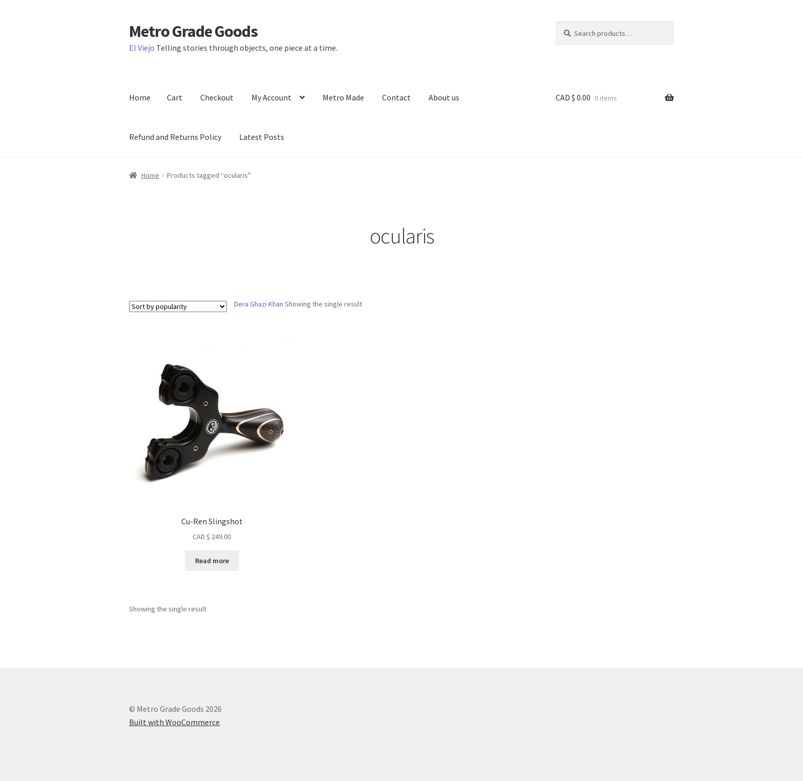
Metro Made (343, 97)
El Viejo (142, 48)
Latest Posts (261, 137)
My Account (271, 97)
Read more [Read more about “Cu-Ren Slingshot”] (212, 560)
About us (444, 97)
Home (140, 97)
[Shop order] (178, 306)
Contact (396, 97)
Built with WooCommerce (174, 722)
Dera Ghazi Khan (258, 304)
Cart (174, 97)
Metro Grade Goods (193, 31)
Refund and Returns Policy (175, 137)
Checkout (217, 97)
